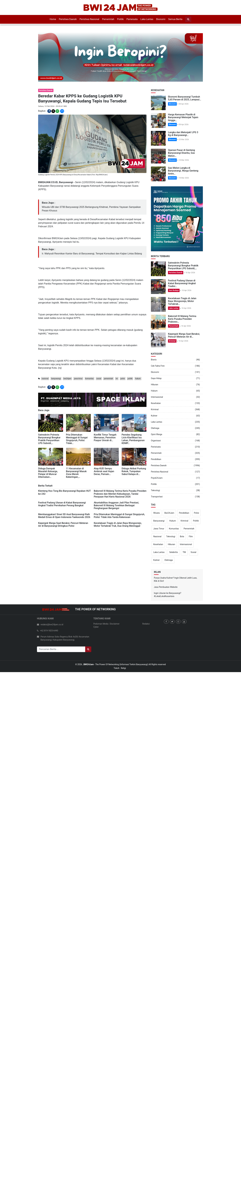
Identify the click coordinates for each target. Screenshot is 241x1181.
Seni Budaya (174, 290)
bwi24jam (67, 379)
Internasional (157, 397)
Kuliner (154, 415)
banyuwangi (56, 379)
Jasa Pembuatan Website (165, 587)
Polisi (196, 513)
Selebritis (173, 552)
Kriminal (172, 341)
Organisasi (156, 440)
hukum (138, 379)
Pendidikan (156, 459)
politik (130, 379)
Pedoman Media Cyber (100, 625)
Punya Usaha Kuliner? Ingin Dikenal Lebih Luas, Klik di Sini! (175, 579)
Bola (182, 536)
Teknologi (155, 490)
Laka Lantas (146, 19)
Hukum (154, 391)
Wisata (156, 513)
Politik (120, 19)
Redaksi (146, 624)
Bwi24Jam (169, 513)
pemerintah (108, 379)
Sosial (193, 552)
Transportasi (157, 496)
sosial (98, 379)
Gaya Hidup (156, 378)
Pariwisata (132, 19)
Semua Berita (175, 19)
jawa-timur (78, 379)
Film (191, 536)
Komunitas (174, 528)
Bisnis (154, 359)
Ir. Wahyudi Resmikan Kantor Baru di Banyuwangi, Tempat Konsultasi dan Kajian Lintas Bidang (92, 253)
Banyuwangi (159, 521)
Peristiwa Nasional (89, 19)
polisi (122, 379)
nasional (45, 379)
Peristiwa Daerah (68, 19)
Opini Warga (156, 434)
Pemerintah (108, 19)
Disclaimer (114, 624)
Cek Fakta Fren (158, 366)
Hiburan (154, 384)
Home (53, 19)
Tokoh (116, 668)
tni (117, 379)
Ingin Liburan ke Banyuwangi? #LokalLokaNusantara (167, 594)
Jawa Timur (158, 528)
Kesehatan (156, 403)
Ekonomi (160, 19)
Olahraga (155, 428)
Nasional (157, 536)
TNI (184, 552)
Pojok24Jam (157, 478)
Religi (123, 668)
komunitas (89, 379)
